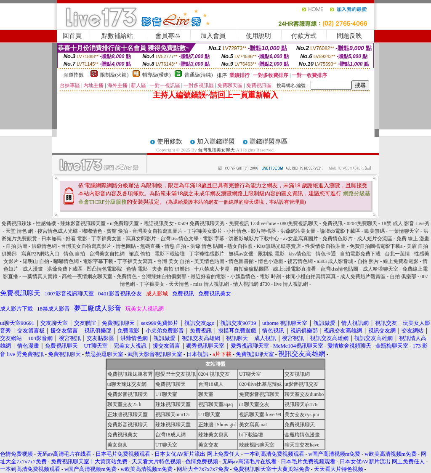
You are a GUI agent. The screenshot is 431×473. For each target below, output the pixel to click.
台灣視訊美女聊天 (216, 149)
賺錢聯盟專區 (268, 141)
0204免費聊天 (362, 223)
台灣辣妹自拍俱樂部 (163, 276)
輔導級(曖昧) (156, 75)
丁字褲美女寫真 (135, 261)
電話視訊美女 (159, 223)
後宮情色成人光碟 (57, 231)
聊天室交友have (302, 445)
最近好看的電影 (208, 276)
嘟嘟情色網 (66, 261)
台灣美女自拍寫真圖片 (157, 231)
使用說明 (258, 35)
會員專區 (168, 35)
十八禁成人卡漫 (211, 269)
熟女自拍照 (240, 246)
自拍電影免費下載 (360, 254)
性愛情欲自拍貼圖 (325, 246)
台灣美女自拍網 (107, 254)
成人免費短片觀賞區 (363, 276)
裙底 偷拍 (139, 254)
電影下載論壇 (169, 254)
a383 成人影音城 (335, 261)
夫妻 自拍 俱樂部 (171, 269)
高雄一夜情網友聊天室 (87, 276)
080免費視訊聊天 (299, 223)
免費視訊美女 (122, 435)
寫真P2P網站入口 (40, 254)
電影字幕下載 (98, 261)
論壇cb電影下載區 (340, 231)
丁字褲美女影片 (204, 231)
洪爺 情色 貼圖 (206, 246)
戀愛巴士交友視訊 (175, 374)
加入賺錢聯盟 (216, 141)
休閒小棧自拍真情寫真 (310, 276)
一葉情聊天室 (404, 231)
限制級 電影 (271, 254)
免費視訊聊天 (170, 384)
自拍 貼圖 (16, 246)
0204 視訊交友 (214, 374)
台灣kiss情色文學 (179, 239)
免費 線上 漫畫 (412, 239)
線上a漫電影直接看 (294, 269)
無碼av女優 (241, 254)
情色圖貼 (126, 246)
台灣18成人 (210, 384)
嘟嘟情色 (92, 231)
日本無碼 (51, 239)
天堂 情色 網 (19, 231)
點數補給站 (117, 35)
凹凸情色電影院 (104, 269)
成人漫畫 (33, 269)
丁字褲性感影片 (206, 254)
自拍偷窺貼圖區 (251, 269)
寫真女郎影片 (141, 239)
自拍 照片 (368, 261)
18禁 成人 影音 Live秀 (405, 223)
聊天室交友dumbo (304, 394)
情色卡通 (326, 254)
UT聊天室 (250, 374)
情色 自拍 (74, 254)
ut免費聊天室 (124, 223)
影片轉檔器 (263, 231)
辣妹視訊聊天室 (173, 404)
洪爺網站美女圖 (298, 231)
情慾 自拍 (175, 246)
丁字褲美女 (152, 284)
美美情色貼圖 (209, 261)
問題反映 (349, 35)
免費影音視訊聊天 (127, 394)
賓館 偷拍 (117, 231)
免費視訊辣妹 (16, 223)
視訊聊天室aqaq (215, 404)
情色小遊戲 (270, 261)
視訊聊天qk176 (301, 404)
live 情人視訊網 (291, 284)
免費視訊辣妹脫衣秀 (130, 374)
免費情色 (127, 276)
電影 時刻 (270, 276)
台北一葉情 (397, 254)
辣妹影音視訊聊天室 (83, 223)
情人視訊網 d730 (251, 284)
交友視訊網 (297, 374)
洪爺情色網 (44, 246)
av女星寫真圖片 (300, 239)
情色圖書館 (241, 261)
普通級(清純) (198, 75)
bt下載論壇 (251, 435)
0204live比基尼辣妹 (260, 384)
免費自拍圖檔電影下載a (376, 246)
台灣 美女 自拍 (173, 261)
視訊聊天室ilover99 (260, 414)
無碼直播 (150, 246)
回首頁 (72, 35)
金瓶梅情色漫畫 (302, 435)
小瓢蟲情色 (242, 276)
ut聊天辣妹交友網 (126, 384)
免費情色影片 (337, 239)
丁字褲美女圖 (106, 239)
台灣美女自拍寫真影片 (86, 246)
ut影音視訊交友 (302, 384)
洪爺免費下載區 (64, 269)
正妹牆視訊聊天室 (127, 414)
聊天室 (205, 394)
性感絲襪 (46, 223)
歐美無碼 (374, 231)
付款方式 (304, 35)
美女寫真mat (253, 425)
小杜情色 (236, 231)
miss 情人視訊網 (211, 284)
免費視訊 (332, 223)
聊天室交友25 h (124, 404)
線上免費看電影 (400, 261)
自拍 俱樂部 (403, 276)
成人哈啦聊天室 (380, 269)
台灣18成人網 (170, 435)
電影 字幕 (213, 239)
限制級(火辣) (114, 75)
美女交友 (208, 445)
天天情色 (179, 284)
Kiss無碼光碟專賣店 (279, 246)
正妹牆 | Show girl (217, 425)
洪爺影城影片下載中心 (254, 239)
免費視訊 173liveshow (252, 223)
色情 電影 (137, 269)
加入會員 (213, 35)
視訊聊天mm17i (172, 414)
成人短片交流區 (374, 239)
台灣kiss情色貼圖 (339, 269)
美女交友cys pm (302, 414)
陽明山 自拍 (36, 261)
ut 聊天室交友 (254, 404)
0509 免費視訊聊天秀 (201, 223)
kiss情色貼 (300, 254)
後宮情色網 (300, 261)
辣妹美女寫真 (213, 435)
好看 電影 (76, 239)
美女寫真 (117, 445)
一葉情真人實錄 (40, 276)
